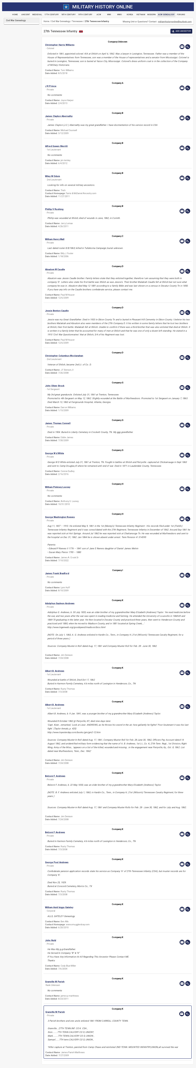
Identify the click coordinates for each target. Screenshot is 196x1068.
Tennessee (77, 21)
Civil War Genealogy (60, 21)
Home (46, 21)
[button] (96, 45)
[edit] (187, 46)
